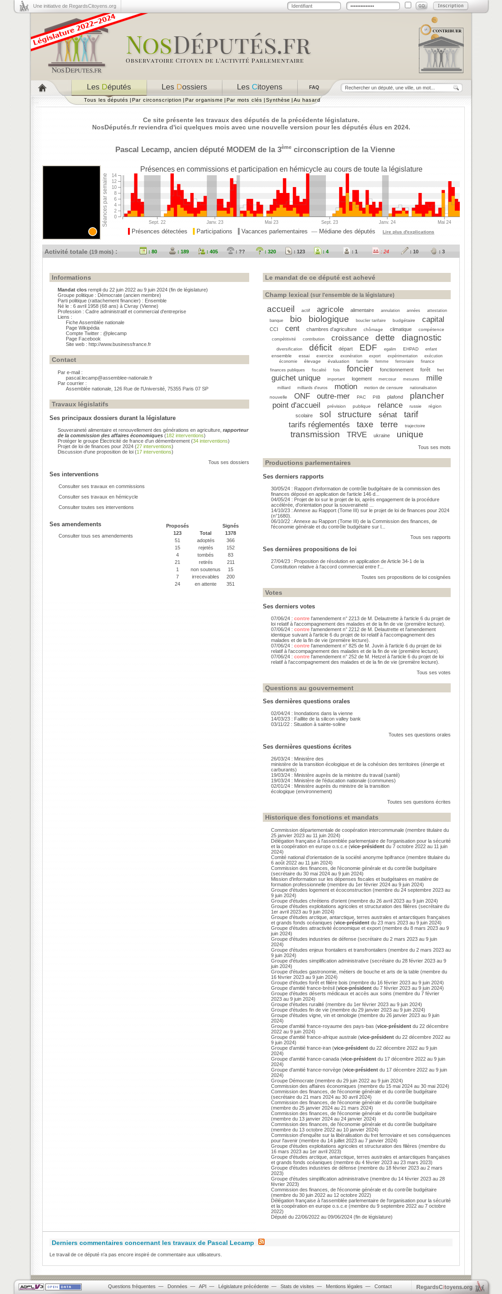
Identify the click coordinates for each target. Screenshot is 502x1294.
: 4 (321, 251)
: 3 (437, 251)
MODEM (241, 149)
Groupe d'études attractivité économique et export (326, 928)
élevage (312, 361)
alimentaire (362, 310)
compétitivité (284, 339)
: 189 (179, 251)
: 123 (295, 251)
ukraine (382, 435)
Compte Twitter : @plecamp (96, 333)
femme (382, 361)
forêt (425, 369)
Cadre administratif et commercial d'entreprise (135, 311)
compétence (431, 329)
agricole (330, 309)
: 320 (266, 251)
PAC (361, 397)
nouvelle (278, 397)
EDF (368, 347)
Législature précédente (243, 1286)
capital (433, 319)
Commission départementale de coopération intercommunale (337, 830)
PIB (376, 397)
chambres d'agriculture (331, 329)
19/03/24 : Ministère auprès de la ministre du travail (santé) (335, 775)
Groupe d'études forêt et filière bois (309, 982)
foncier (360, 368)
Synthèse (278, 100)
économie (288, 361)
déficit (320, 347)
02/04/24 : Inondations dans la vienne (312, 713)
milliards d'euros (312, 387)
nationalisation (423, 387)
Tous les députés (106, 100)
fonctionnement (396, 369)
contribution (314, 339)
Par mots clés (244, 100)
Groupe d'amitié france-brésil (303, 988)
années (413, 310)
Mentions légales (344, 1286)
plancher (427, 395)
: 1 (350, 251)
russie (415, 406)
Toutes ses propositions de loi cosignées (406, 577)
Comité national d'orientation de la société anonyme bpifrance (338, 857)
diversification (289, 349)
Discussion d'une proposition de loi (95, 451)
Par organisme (204, 100)
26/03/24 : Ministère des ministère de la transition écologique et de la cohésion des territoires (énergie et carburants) (357, 764)
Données (177, 1286)
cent (292, 328)
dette (385, 337)
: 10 (409, 251)
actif (305, 310)
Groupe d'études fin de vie (300, 1009)
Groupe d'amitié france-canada (305, 1059)
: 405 (208, 251)
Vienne (382, 149)
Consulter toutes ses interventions (96, 507)
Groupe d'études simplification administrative (320, 960)
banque (276, 320)
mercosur (387, 379)
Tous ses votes (434, 672)
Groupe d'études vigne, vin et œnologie (314, 1015)
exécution (433, 356)
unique (410, 434)
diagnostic (422, 337)
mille (434, 378)
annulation (390, 310)
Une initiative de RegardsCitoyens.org (74, 6)
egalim (390, 349)
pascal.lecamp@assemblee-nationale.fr (109, 377)
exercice (325, 355)
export (375, 356)
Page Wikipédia (82, 328)
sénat (388, 414)
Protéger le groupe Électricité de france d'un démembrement (124, 441)
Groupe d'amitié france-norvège (306, 1069)
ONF (302, 396)
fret (440, 369)
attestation (437, 310)
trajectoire (415, 425)
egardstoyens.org (444, 1287)
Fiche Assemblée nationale (95, 322)
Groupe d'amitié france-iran (301, 1048)
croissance (350, 338)
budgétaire (404, 320)
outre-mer (333, 396)
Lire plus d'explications (408, 231)
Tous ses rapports (430, 537)
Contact (383, 1286)
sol (325, 414)
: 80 (148, 251)
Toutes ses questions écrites (419, 802)
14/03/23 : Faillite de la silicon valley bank (316, 718)
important (336, 379)
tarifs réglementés (319, 424)
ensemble (281, 355)
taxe (365, 424)
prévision (336, 406)
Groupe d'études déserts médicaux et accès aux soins (331, 993)
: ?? (236, 251)
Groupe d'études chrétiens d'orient (309, 901)
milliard (283, 387)
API (203, 1286)
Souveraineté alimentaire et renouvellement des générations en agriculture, (153, 432)
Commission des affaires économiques (313, 1086)
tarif (411, 414)
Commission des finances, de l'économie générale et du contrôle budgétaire (354, 868)
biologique (329, 319)
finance (427, 361)
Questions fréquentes (132, 1286)
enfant (431, 349)
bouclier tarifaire (371, 320)
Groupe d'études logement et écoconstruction (321, 890)
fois (336, 370)
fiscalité (319, 370)
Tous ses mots (434, 447)
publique (362, 406)
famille (362, 361)
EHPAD (410, 348)
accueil (281, 309)
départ (346, 348)
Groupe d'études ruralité (297, 1004)
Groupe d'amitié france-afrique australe (314, 1037)
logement (362, 378)
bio (296, 319)
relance (390, 405)
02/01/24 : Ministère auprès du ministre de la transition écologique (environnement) (330, 788)
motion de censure (383, 387)
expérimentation (403, 356)
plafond (395, 397)
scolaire (304, 415)
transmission (315, 434)
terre (389, 424)
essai (304, 355)
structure (355, 414)
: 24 (380, 251)
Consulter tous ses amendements (96, 535)
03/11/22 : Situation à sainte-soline (308, 724)
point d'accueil (296, 405)
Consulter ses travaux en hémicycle (98, 496)
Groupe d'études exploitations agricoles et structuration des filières (344, 906)
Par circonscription (157, 100)
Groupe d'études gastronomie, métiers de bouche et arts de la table (345, 971)
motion (346, 386)
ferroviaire (404, 361)
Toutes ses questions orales (420, 734)
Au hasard (307, 100)
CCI (274, 329)
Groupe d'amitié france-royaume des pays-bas (322, 1026)
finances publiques (287, 370)
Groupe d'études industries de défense (313, 939)
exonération (351, 356)
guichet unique (295, 378)
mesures (411, 379)
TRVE (357, 434)
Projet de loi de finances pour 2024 (95, 446)
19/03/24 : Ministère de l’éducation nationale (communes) (333, 780)
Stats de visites (297, 1286)
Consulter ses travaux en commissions (102, 486)
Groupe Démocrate (292, 1080)
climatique (401, 329)
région (435, 406)
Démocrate (110, 295)
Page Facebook (83, 338)
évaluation (338, 361)
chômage (373, 329)
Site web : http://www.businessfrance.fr (108, 344)
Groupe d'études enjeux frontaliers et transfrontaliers (329, 950)
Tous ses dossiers (228, 462)
